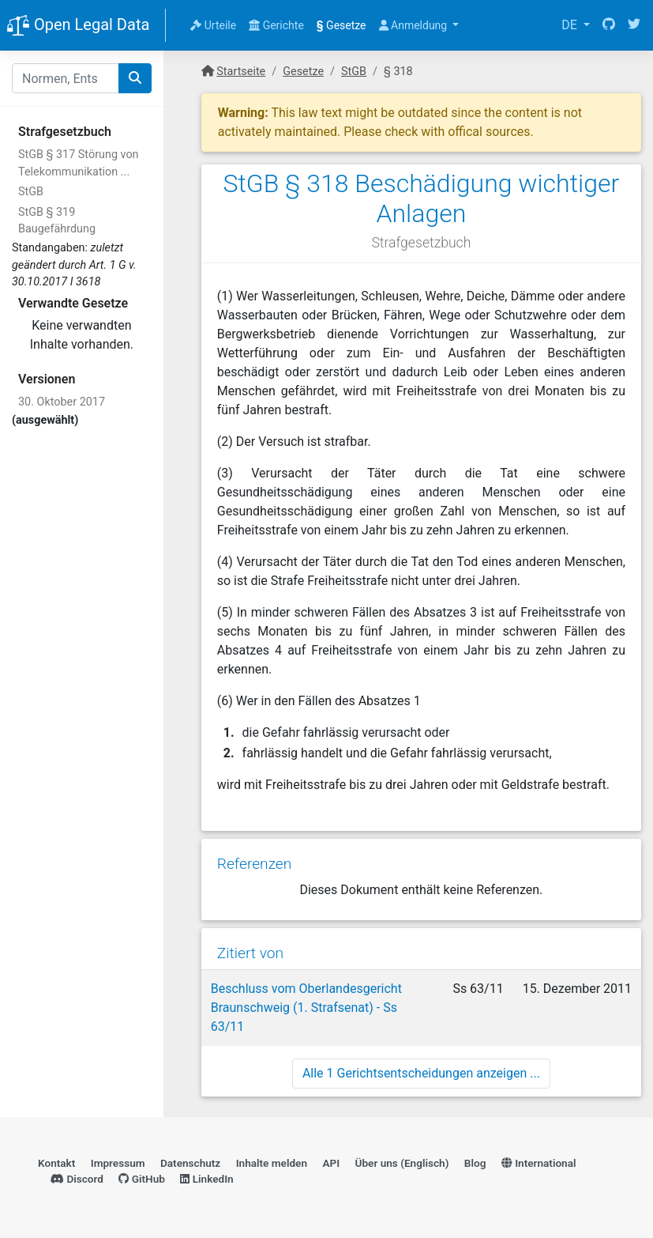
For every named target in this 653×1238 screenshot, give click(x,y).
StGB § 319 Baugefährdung (57, 221)
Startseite (240, 71)
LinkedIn (206, 1178)
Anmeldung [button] (414, 25)
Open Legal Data (77, 26)
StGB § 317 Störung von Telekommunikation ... (78, 163)
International (538, 1163)
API (331, 1163)
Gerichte (276, 25)
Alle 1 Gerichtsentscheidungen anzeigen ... (421, 1073)
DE (570, 24)
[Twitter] (634, 25)
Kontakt (56, 1163)
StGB (30, 191)
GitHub (141, 1178)
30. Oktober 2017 (61, 402)
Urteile (213, 25)
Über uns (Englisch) (402, 1163)
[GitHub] (608, 25)
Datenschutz (190, 1163)
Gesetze (341, 25)
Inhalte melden (271, 1163)
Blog (475, 1163)
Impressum (118, 1163)
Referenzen (254, 864)
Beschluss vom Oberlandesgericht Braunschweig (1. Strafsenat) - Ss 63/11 (306, 1007)
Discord (77, 1178)
